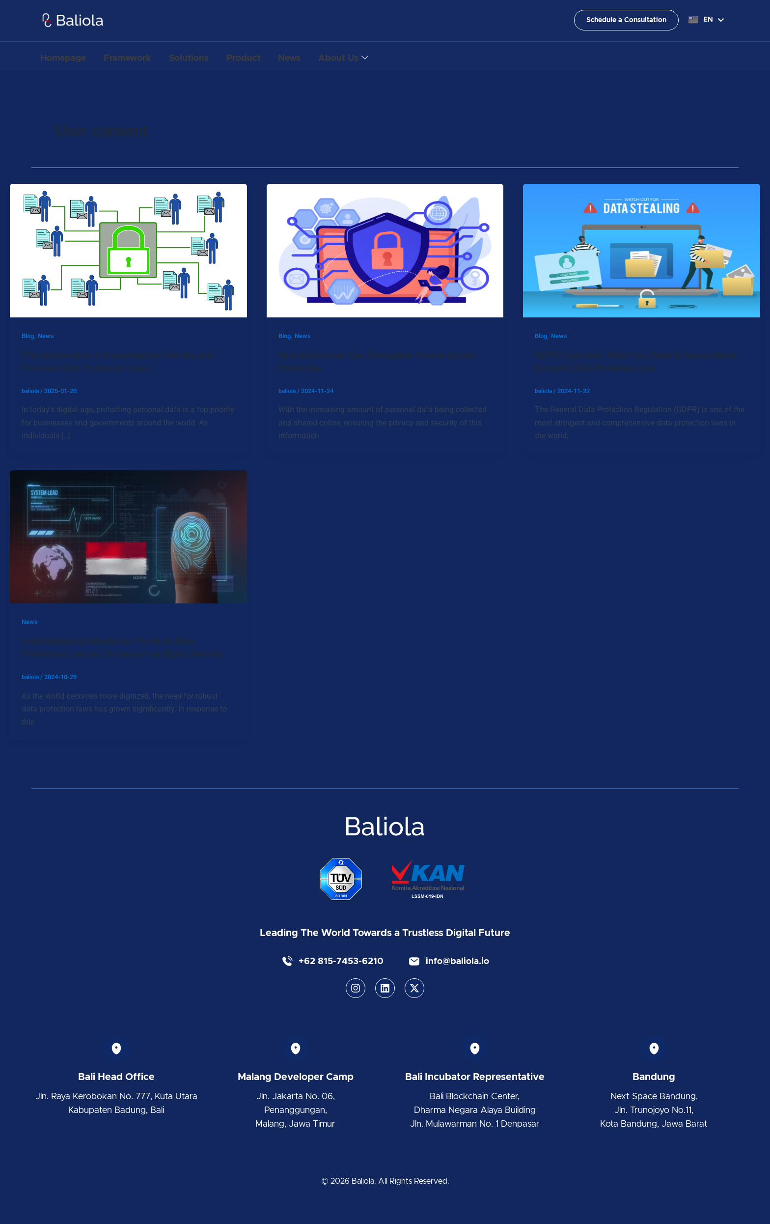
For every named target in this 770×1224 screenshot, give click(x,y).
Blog (29, 336)
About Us (382, 56)
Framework (138, 56)
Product (267, 56)
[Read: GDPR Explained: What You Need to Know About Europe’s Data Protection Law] (641, 250)
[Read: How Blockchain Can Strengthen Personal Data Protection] (385, 250)
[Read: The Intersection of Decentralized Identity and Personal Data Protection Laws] (128, 250)
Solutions (206, 56)
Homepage (66, 56)
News (320, 56)
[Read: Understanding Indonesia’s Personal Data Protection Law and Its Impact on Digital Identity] (128, 536)
